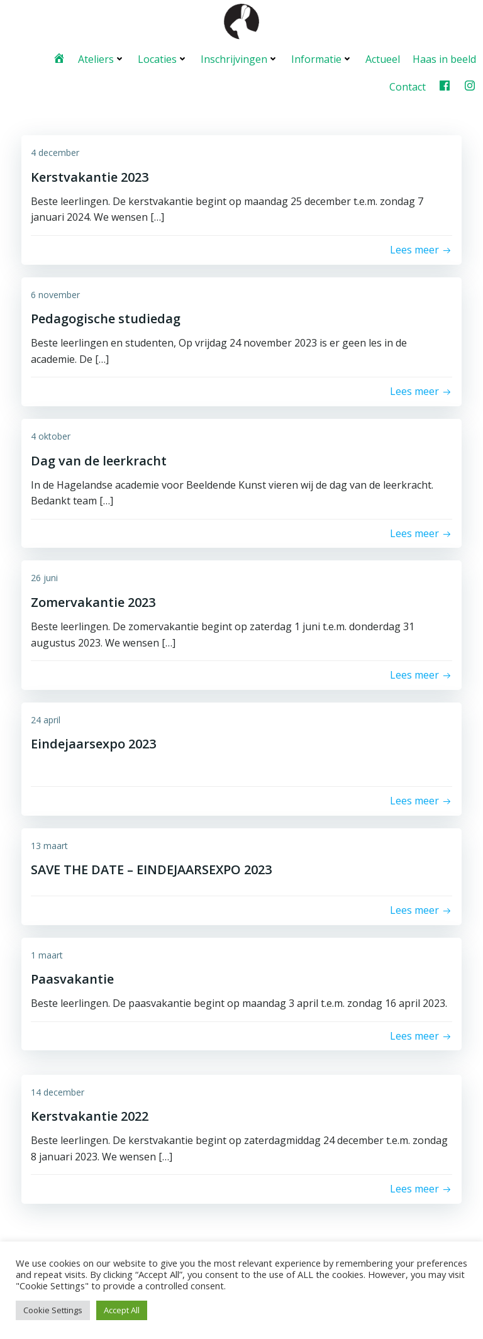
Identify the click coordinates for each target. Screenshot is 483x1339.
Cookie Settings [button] (52, 1310)
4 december (55, 151)
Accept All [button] (122, 1310)
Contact (408, 85)
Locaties (163, 58)
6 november (55, 293)
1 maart (47, 953)
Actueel (383, 58)
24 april (45, 718)
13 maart (49, 844)
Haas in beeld (445, 58)
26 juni (44, 576)
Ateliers (102, 58)
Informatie (322, 58)
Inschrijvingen (240, 58)
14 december (57, 1090)
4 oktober (50, 435)
